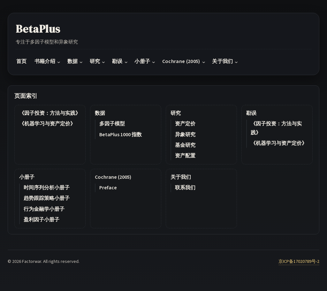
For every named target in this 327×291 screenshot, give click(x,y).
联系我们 (185, 187)
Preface (108, 187)
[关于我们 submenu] (236, 62)
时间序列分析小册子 (47, 187)
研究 (176, 113)
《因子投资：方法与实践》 (49, 113)
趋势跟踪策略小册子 (47, 198)
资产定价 (185, 123)
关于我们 (181, 177)
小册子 (26, 177)
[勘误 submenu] (126, 62)
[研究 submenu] (103, 62)
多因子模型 (112, 123)
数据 (100, 113)
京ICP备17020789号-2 (298, 261)
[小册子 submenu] (153, 62)
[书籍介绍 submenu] (58, 62)
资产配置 (185, 155)
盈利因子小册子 (41, 219)
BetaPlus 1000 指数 (120, 134)
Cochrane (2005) (113, 177)
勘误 (251, 113)
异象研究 (185, 134)
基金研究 (185, 145)
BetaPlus (38, 28)
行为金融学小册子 (44, 209)
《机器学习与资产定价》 (47, 123)
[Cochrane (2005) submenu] (203, 62)
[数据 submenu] (81, 62)
